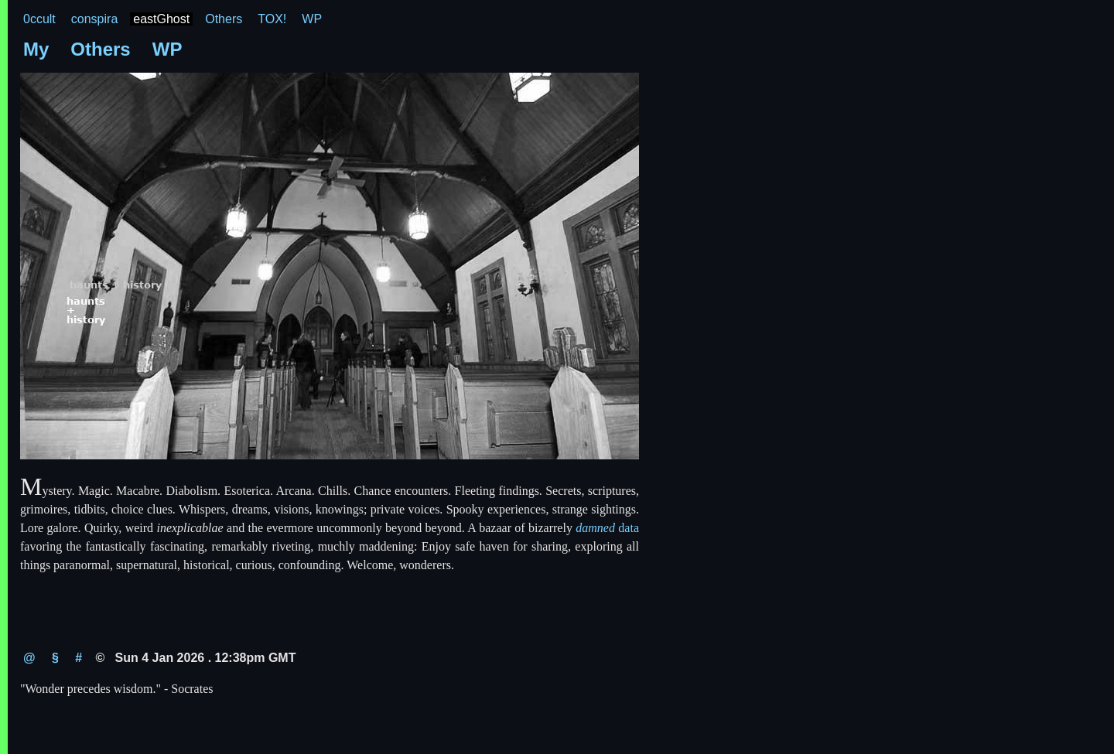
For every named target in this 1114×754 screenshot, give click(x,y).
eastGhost (161, 19)
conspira (94, 19)
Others (223, 19)
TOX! (272, 19)
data (607, 527)
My (36, 49)
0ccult (39, 19)
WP (312, 19)
